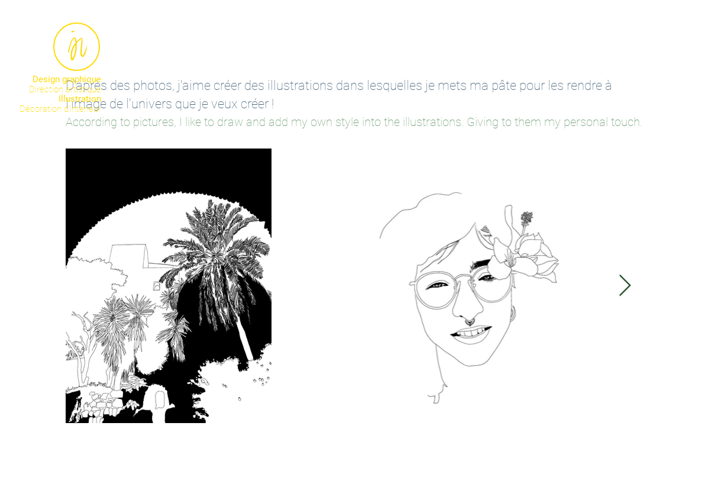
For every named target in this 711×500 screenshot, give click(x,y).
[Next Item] (625, 286)
